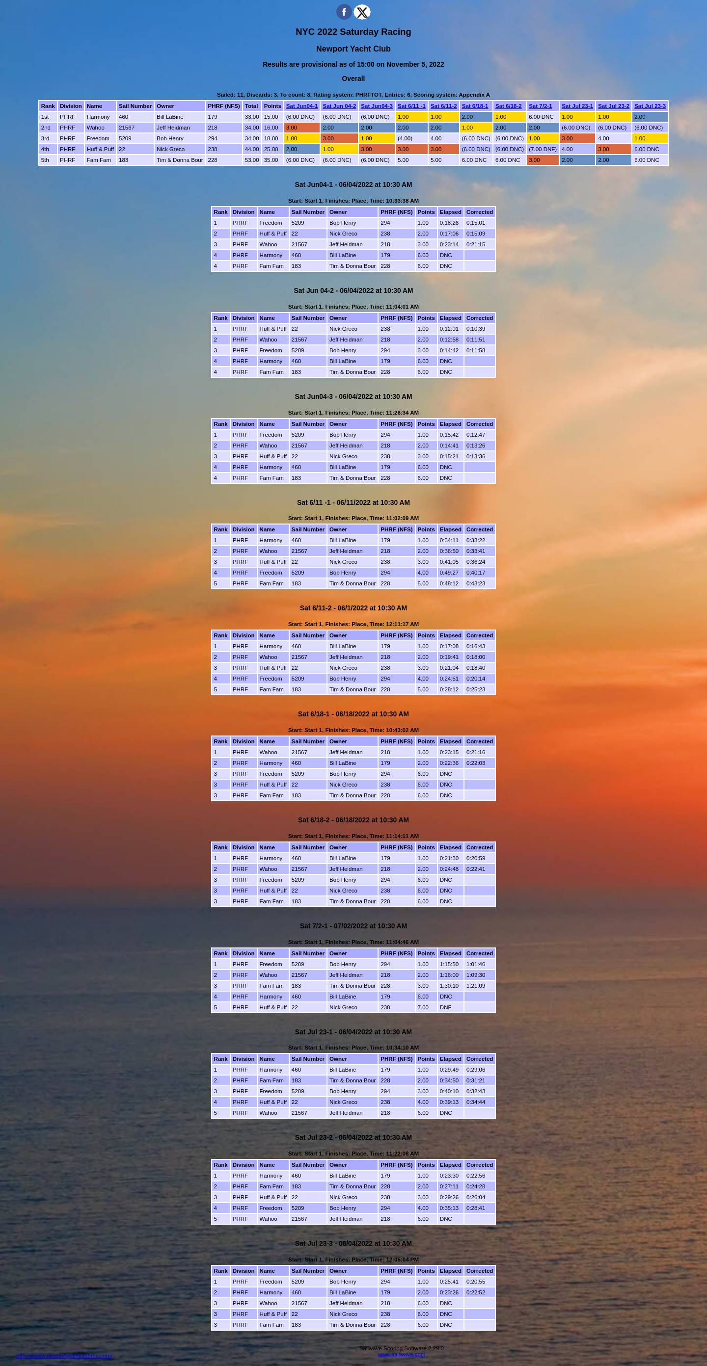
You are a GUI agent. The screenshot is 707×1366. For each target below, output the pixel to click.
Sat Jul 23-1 (577, 106)
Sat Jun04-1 (302, 106)
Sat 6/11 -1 (412, 106)
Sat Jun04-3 (377, 106)
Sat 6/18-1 (475, 106)
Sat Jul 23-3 (650, 106)
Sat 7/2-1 (540, 106)
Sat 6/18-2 (508, 106)
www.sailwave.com (402, 1354)
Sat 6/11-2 (444, 106)
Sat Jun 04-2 (339, 106)
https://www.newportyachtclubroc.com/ (64, 1356)
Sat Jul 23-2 (613, 106)
